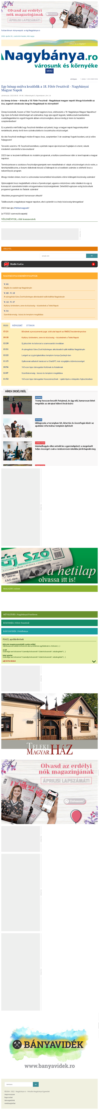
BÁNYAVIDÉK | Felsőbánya (15, 631)
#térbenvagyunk (21, 208)
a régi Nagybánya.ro (32, 30)
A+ (47, 96)
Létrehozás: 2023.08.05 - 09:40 (12, 96)
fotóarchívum (6, 30)
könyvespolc (18, 30)
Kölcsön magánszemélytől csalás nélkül (19, 644)
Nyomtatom (40, 96)
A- (50, 96)
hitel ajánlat (7, 655)
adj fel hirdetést (9, 661)
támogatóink (10, 1100)
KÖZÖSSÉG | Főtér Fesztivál (16, 622)
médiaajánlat (10, 1103)
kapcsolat (9, 1097)
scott (5, 650)
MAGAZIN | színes (11, 588)
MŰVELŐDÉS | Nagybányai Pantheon (20, 614)
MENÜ (49, 71)
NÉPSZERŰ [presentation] (17, 325)
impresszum (10, 1094)
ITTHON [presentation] (30, 325)
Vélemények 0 (30, 96)
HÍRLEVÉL (7, 249)
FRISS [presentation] (5, 325)
